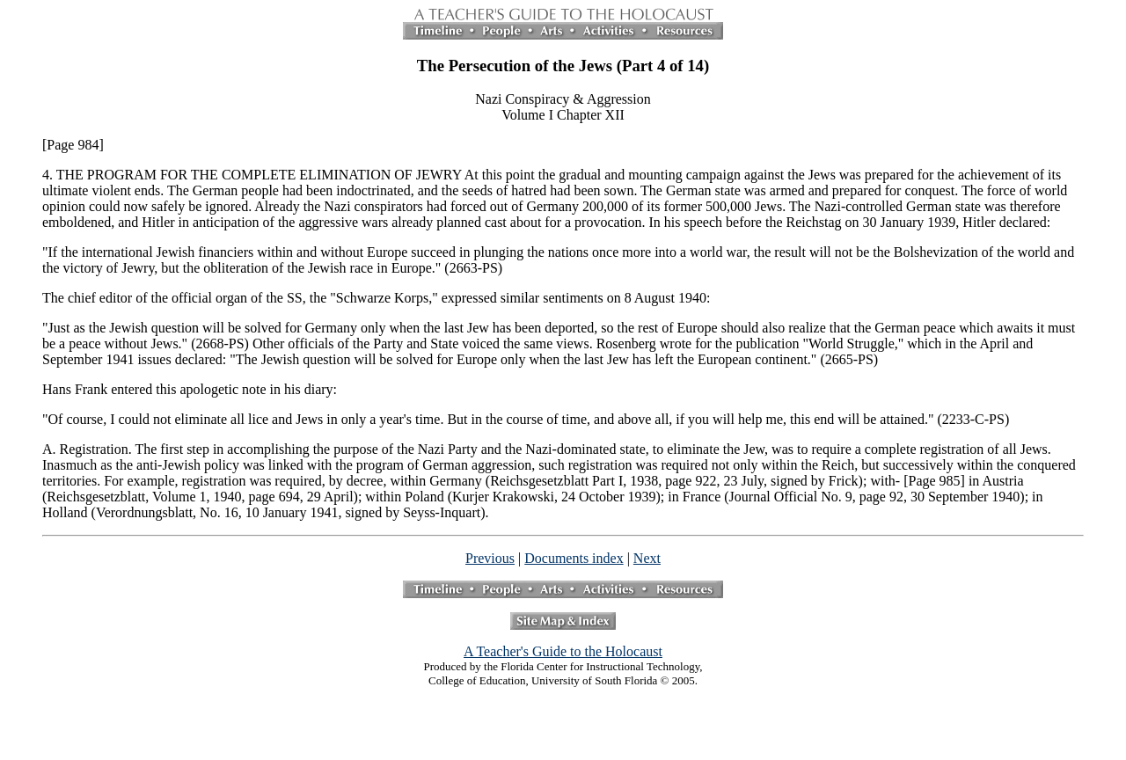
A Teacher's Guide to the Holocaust (563, 651)
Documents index (573, 558)
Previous (490, 558)
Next (647, 558)
